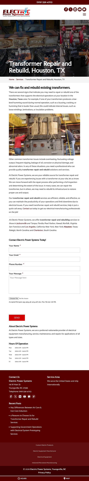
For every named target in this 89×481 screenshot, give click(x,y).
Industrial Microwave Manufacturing (44, 462)
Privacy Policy (44, 471)
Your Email (14, 255)
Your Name (15, 246)
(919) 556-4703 (44, 2)
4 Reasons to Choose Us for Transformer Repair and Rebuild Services (24, 418)
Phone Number (16, 264)
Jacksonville (21, 223)
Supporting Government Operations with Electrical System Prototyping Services (26, 429)
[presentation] (20, 307)
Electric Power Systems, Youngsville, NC (48, 468)
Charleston (38, 230)
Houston (68, 227)
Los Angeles (30, 227)
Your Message (16, 274)
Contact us (27, 208)
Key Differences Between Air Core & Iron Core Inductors (25, 408)
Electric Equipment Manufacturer (44, 450)
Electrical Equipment (44, 456)
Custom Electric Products (44, 444)
